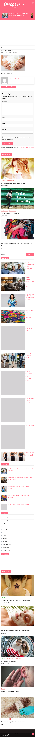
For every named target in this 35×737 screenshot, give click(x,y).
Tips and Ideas (10, 180)
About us (4, 562)
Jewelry (4, 532)
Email (4, 123)
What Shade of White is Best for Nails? (9, 87)
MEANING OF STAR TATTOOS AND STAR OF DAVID (16, 600)
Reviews (4, 538)
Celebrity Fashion (6, 521)
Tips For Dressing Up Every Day (10, 213)
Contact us (5, 564)
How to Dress (4, 210)
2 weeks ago (12, 17)
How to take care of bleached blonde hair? (13, 183)
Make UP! (3, 180)
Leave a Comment (7, 73)
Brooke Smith (14, 52)
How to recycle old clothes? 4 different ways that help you (16, 244)
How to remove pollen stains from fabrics (13, 722)
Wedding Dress (6, 550)
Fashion (4, 524)
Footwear (4, 526)
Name (4, 117)
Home (4, 559)
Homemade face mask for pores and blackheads (15, 630)
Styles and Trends (6, 544)
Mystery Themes (4, 735)
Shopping (4, 541)
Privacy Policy (6, 567)
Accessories (5, 518)
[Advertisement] (17, 32)
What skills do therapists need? (10, 691)
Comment (5, 101)
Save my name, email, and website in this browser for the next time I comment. (16, 138)
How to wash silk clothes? (8, 661)
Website (4, 129)
